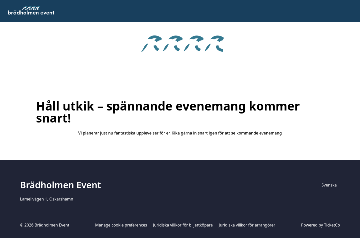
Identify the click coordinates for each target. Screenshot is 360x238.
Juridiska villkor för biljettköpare (183, 225)
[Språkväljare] (329, 185)
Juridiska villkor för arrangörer (247, 225)
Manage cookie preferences (121, 225)
